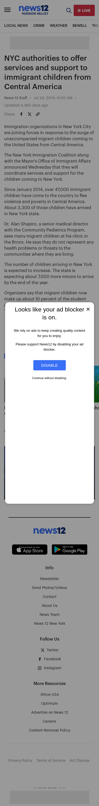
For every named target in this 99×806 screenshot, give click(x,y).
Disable (49, 365)
